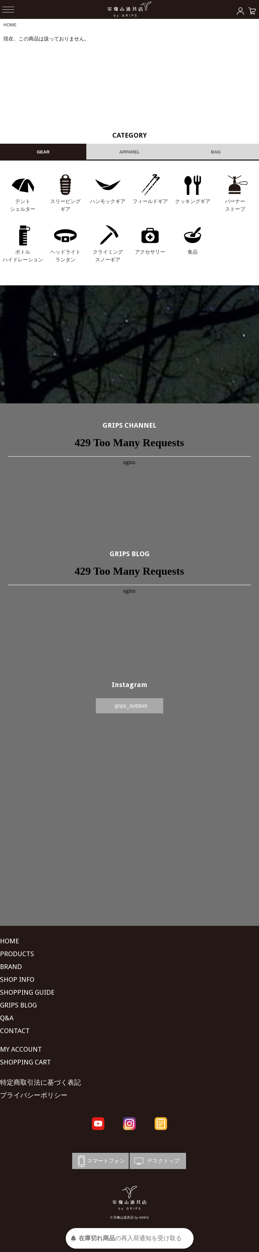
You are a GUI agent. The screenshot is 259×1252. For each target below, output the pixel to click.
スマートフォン (100, 1161)
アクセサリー (150, 252)
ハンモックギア (107, 201)
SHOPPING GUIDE (27, 992)
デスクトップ (156, 1161)
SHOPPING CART (25, 1062)
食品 (193, 252)
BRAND (11, 967)
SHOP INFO (17, 979)
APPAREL (129, 151)
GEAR (43, 151)
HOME (10, 24)
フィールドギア (150, 201)
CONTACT (15, 1031)
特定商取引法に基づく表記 (40, 1082)
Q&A (6, 1018)
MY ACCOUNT (21, 1049)
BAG (216, 151)
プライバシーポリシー (33, 1095)
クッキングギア (192, 201)
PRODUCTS (17, 954)
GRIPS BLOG (130, 554)
